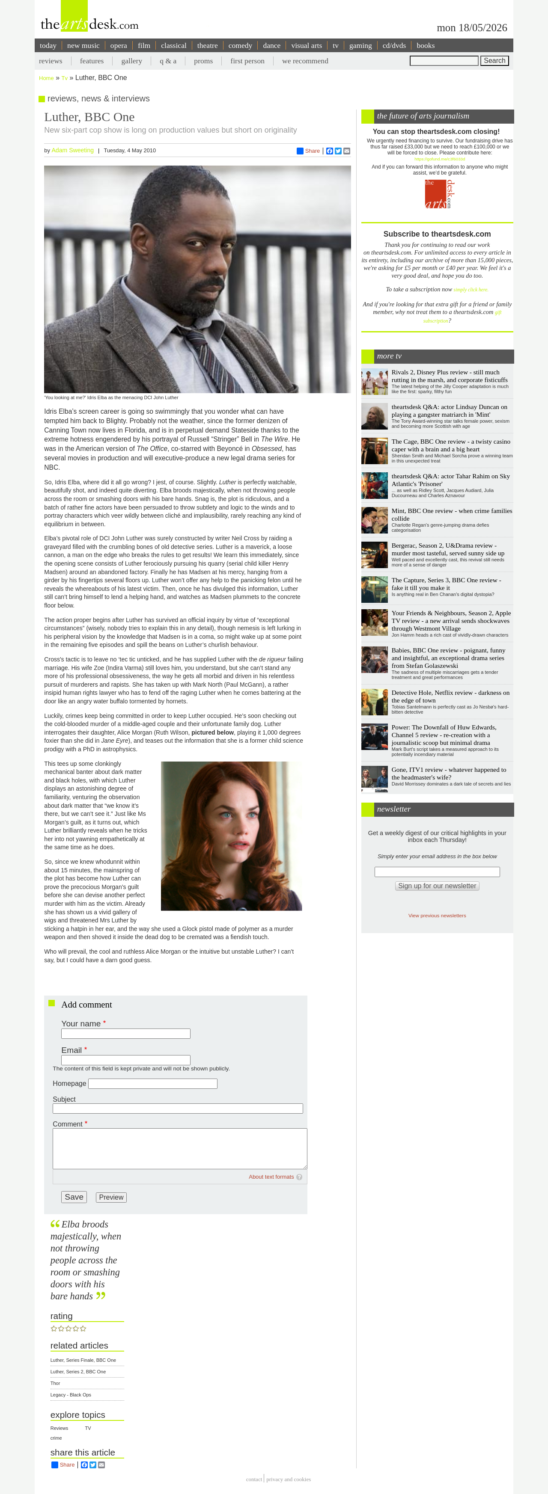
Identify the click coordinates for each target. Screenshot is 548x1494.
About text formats (271, 1177)
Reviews (59, 1428)
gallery (131, 60)
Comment (67, 1124)
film (144, 45)
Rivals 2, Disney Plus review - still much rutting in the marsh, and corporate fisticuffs (450, 375)
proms (203, 60)
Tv (65, 78)
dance (271, 45)
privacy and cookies (288, 1479)
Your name (81, 1023)
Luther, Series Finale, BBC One (83, 1360)
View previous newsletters (437, 915)
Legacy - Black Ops (71, 1394)
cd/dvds (394, 45)
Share (308, 151)
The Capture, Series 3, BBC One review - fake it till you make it (446, 583)
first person (247, 60)
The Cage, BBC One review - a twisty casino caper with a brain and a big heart (451, 445)
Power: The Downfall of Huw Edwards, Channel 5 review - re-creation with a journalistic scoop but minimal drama (444, 734)
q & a (168, 60)
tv (336, 45)
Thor (55, 1383)
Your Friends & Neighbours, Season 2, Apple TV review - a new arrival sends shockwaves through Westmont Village (451, 620)
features (92, 60)
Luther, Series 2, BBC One (78, 1371)
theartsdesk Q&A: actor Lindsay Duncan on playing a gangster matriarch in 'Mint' (450, 410)
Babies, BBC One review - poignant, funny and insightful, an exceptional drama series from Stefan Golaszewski (449, 657)
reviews (51, 60)
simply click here (471, 290)
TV (88, 1428)
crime (56, 1438)
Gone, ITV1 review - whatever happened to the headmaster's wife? (449, 773)
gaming (360, 45)
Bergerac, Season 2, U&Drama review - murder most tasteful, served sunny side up (448, 549)
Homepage (69, 1083)
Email (71, 1050)
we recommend (305, 60)
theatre (207, 45)
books (426, 45)
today (48, 45)
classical (174, 45)
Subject (64, 1099)
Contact (254, 1479)
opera (118, 45)
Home (46, 78)
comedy (241, 45)
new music (83, 45)
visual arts (306, 45)
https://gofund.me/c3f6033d (439, 159)
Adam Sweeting (72, 150)
